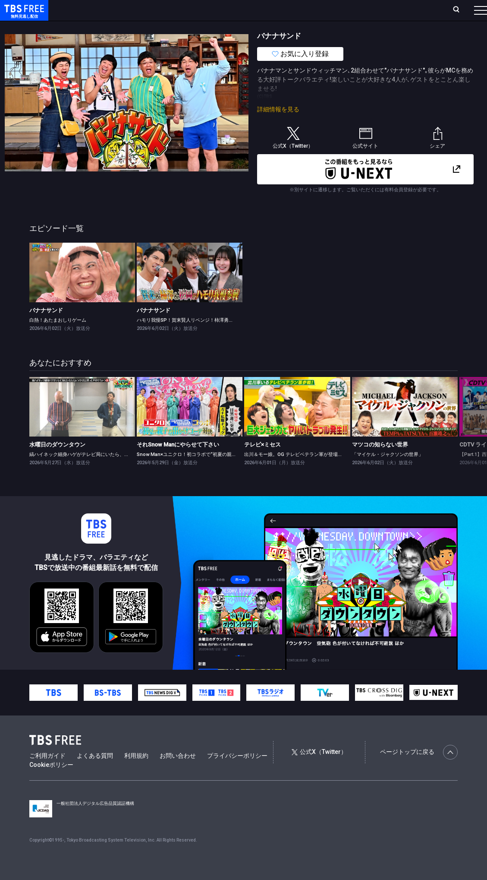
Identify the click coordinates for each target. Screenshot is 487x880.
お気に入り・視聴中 (256, 10)
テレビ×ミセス (262, 462)
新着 (93, 27)
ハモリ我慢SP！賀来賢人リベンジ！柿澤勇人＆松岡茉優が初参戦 (206, 337)
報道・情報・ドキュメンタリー (285, 27)
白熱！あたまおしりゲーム (57, 337)
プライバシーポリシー (237, 772)
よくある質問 (95, 772)
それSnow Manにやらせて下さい (178, 462)
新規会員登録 (366, 10)
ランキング (164, 10)
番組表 (463, 10)
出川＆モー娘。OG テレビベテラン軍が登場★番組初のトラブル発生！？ (321, 472)
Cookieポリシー (51, 782)
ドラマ (174, 27)
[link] (82, 290)
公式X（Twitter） (319, 769)
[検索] (400, 10)
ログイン (324, 10)
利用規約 (136, 772)
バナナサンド (46, 327)
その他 (342, 27)
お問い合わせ (178, 772)
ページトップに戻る (419, 769)
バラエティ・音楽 (215, 27)
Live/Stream (202, 5)
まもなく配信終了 (132, 27)
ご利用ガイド (47, 772)
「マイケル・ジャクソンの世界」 (387, 472)
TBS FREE (23, 15)
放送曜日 (129, 10)
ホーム (100, 10)
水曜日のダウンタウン (57, 462)
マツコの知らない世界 (380, 462)
